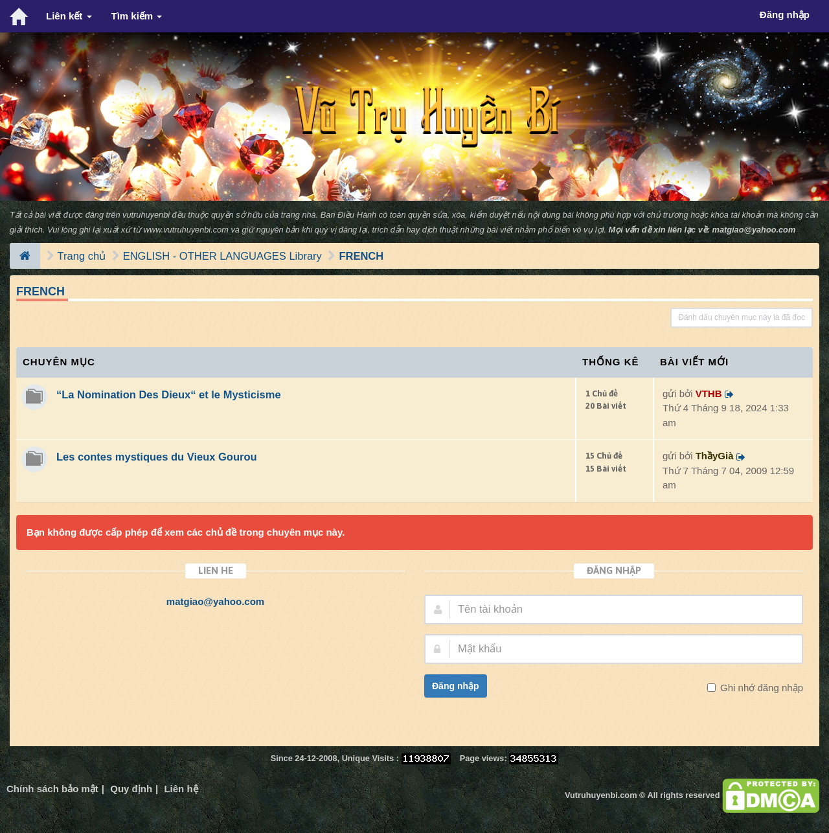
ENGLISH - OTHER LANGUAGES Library (222, 256)
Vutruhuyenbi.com (601, 795)
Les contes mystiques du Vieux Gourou (156, 456)
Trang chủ (82, 256)
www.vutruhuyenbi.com (186, 229)
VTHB (709, 393)
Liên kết (69, 15)
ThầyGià (715, 455)
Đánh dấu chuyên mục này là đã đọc (741, 317)
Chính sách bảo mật (52, 788)
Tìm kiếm (137, 15)
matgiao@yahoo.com (754, 229)
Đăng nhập (455, 686)
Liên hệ (181, 788)
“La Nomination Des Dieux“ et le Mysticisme (168, 394)
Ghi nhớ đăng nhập (760, 687)
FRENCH (361, 256)
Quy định (131, 788)
